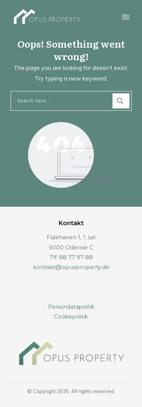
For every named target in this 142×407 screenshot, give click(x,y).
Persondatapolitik (71, 306)
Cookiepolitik (71, 316)
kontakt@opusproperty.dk (71, 267)
